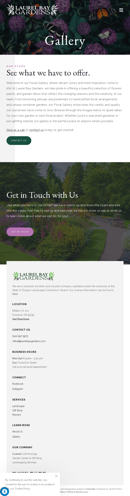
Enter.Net (90, 489)
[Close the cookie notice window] (56, 476)
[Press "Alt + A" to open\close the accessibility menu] (4, 491)
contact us (36, 130)
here (15, 294)
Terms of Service (75, 492)
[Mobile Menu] (121, 10)
